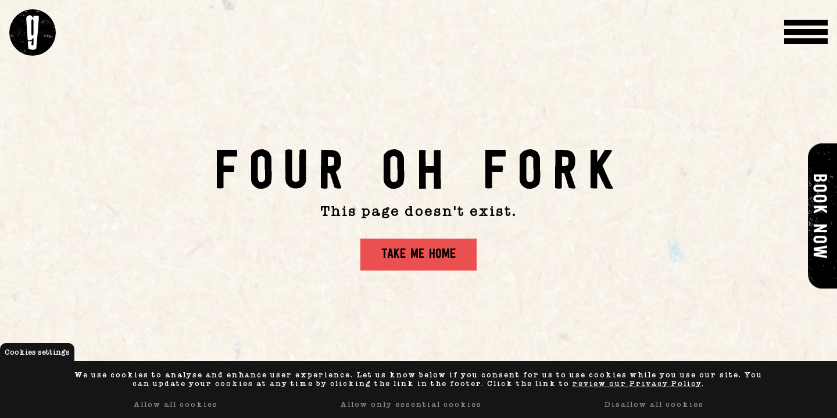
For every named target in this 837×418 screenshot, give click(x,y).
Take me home (418, 254)
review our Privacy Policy (637, 383)
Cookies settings (37, 352)
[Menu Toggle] (806, 33)
